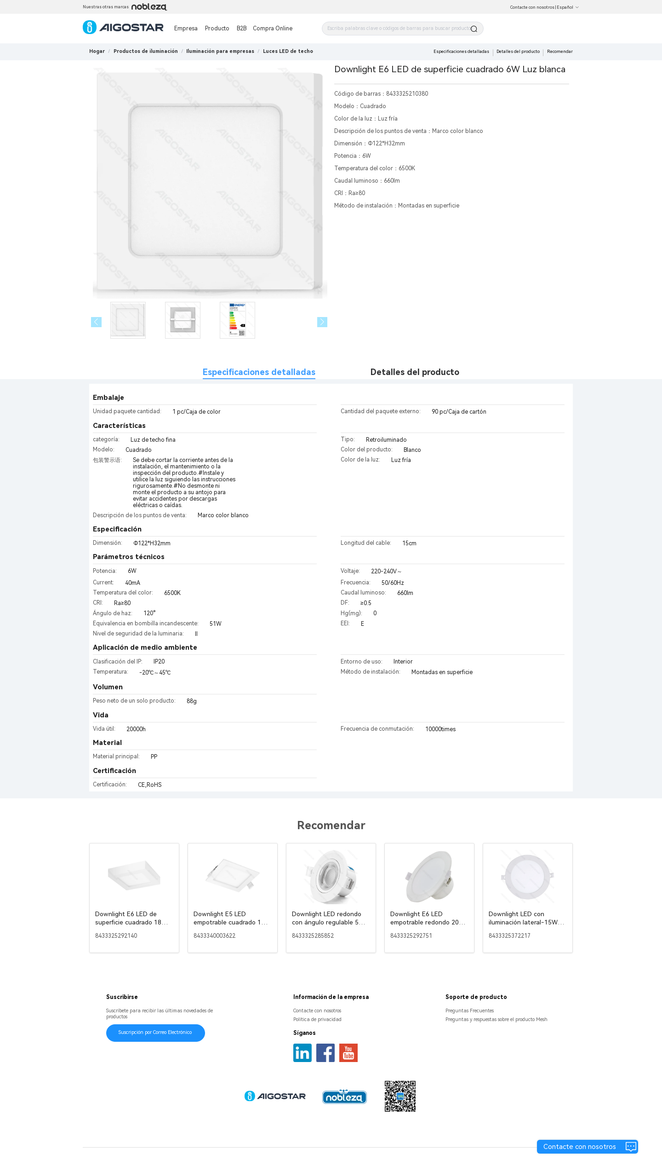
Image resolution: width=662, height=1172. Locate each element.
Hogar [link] (97, 51)
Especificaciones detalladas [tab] (259, 372)
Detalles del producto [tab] (415, 372)
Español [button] (568, 7)
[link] (146, 51)
